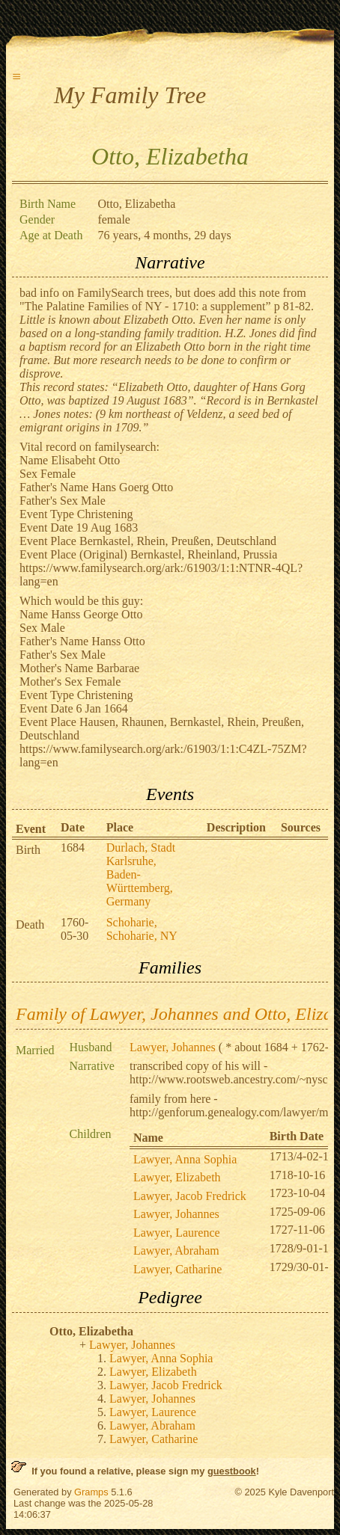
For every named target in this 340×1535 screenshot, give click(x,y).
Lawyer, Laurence (176, 1232)
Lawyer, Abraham (176, 1250)
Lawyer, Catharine (177, 1269)
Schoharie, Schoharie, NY (141, 929)
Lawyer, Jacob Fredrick (189, 1196)
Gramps (91, 1492)
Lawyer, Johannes (173, 1047)
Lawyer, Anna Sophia (185, 1159)
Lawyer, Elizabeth (177, 1177)
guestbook (231, 1471)
